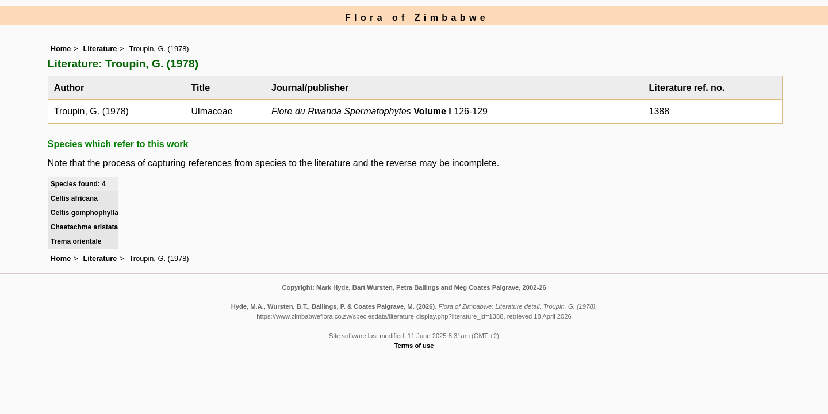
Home (61, 48)
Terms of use (414, 345)
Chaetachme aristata (84, 227)
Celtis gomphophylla (84, 213)
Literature (100, 48)
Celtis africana (74, 198)
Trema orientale (76, 241)
